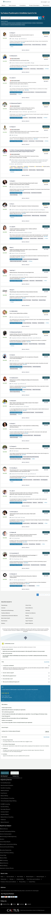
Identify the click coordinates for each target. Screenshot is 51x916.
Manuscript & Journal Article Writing (8, 846)
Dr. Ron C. (12, 204)
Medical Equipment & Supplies (28, 414)
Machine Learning (32, 169)
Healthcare (3, 821)
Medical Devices (4, 831)
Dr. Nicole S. (12, 425)
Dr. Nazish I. (12, 181)
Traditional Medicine (5, 615)
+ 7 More (45, 525)
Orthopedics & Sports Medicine (28, 92)
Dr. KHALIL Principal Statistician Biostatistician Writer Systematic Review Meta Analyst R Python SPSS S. (22, 151)
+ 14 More (38, 587)
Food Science (4, 795)
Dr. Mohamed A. (13, 55)
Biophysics (35, 504)
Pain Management (44, 481)
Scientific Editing (5, 816)
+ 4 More (45, 280)
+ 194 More (45, 117)
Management (25, 345)
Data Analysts (12, 5)
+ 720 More (30, 261)
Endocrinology (33, 68)
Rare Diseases (4, 622)
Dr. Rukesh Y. (13, 126)
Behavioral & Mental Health (28, 437)
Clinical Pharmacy (13, 416)
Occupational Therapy (27, 44)
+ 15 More (46, 238)
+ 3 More (20, 370)
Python (24, 587)
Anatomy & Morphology (27, 504)
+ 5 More (11, 483)
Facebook (20, 906)
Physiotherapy (4, 607)
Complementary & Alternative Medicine (15, 24)
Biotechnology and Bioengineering (8, 838)
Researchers (46, 5)
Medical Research (5, 824)
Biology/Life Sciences (27, 215)
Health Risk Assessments (27, 481)
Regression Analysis (40, 169)
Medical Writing (4, 798)
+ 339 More (47, 68)
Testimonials (3, 881)
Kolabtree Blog (20, 881)
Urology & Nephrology (27, 322)
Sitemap (11, 881)
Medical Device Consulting (7, 819)
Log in (49, 2)
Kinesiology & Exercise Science (40, 92)
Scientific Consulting (5, 790)
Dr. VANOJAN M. (14, 311)
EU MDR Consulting (5, 806)
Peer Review (44, 44)
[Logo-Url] (7, 1)
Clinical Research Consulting (7, 800)
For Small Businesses (6, 785)
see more (23, 42)
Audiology (28, 612)
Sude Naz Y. (12, 270)
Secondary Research (5, 811)
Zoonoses (3, 610)
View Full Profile (25, 50)
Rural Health (25, 261)
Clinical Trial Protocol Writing (6, 855)
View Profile (5, 38)
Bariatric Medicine (29, 625)
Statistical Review (5, 792)
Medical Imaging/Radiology (15, 393)
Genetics (2, 841)
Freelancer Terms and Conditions (8, 883)
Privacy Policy (22, 883)
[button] (25, 667)
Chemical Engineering (37, 368)
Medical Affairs (3, 860)
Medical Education (37, 437)
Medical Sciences (4, 865)
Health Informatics (29, 620)
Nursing (23, 24)
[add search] (39, 17)
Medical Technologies (27, 300)
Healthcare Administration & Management (30, 259)
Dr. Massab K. (13, 402)
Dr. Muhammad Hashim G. (16, 334)
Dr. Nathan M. (13, 534)
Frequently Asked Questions (7, 780)
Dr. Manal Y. (12, 33)
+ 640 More (23, 393)
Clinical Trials (39, 117)
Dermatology (34, 322)
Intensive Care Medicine (4, 24)
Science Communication (5, 836)
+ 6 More (11, 46)
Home (2, 878)
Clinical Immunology (39, 141)
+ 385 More (12, 217)
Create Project (46, 32)
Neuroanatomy (25, 280)
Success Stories (10, 878)
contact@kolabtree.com (17, 780)
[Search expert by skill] (21, 17)
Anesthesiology (31, 141)
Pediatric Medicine (40, 68)
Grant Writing (25, 546)
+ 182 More (46, 141)
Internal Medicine (41, 322)
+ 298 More (20, 416)
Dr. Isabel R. (12, 226)
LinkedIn (28, 906)
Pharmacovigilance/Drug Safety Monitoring (31, 458)
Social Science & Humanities (36, 192)
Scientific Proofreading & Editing (7, 833)
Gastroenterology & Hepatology (15, 460)
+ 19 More (19, 94)
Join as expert (44, 2)
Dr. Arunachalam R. (14, 555)
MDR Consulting (4, 862)
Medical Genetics (32, 587)
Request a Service (4, 775)
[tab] (25, 667)
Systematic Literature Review (7, 870)
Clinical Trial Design (32, 117)
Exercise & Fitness (13, 94)
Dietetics (3, 625)
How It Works (20, 878)
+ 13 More (12, 302)
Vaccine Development (39, 414)
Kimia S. (12, 247)
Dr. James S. (13, 77)
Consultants (23, 5)
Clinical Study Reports (5, 844)
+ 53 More (20, 194)
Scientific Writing (5, 809)
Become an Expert (14, 775)
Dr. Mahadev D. (13, 576)
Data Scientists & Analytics (7, 787)
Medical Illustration (39, 280)
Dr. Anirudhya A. (13, 470)
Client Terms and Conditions (33, 881)
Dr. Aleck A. (12, 357)
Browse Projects (40, 878)
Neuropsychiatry (26, 68)
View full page (46, 738)
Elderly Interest (40, 238)
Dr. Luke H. (12, 493)
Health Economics (34, 525)
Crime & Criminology (13, 194)
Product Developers (34, 5)
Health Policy (40, 504)
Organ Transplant (29, 622)
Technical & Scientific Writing (7, 849)
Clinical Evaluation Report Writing (8, 803)
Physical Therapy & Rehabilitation (16, 44)
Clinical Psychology (26, 192)
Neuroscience (32, 280)
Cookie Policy (32, 883)
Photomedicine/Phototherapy (7, 612)
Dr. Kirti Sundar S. (14, 513)
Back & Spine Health (5, 620)
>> (48, 596)
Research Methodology (36, 44)
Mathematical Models (14, 370)
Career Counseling (41, 345)
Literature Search (5, 814)
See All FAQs (46, 663)
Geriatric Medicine (36, 481)
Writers (3, 5)
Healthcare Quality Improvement (15, 261)
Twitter (13, 906)
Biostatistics (25, 117)
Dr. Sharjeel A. (13, 448)
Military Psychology (35, 215)
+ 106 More (12, 347)
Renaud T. (12, 289)
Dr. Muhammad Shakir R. (16, 103)
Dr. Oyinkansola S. (14, 380)
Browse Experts (30, 878)
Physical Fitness (26, 238)
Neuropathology (32, 546)
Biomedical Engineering (27, 368)
